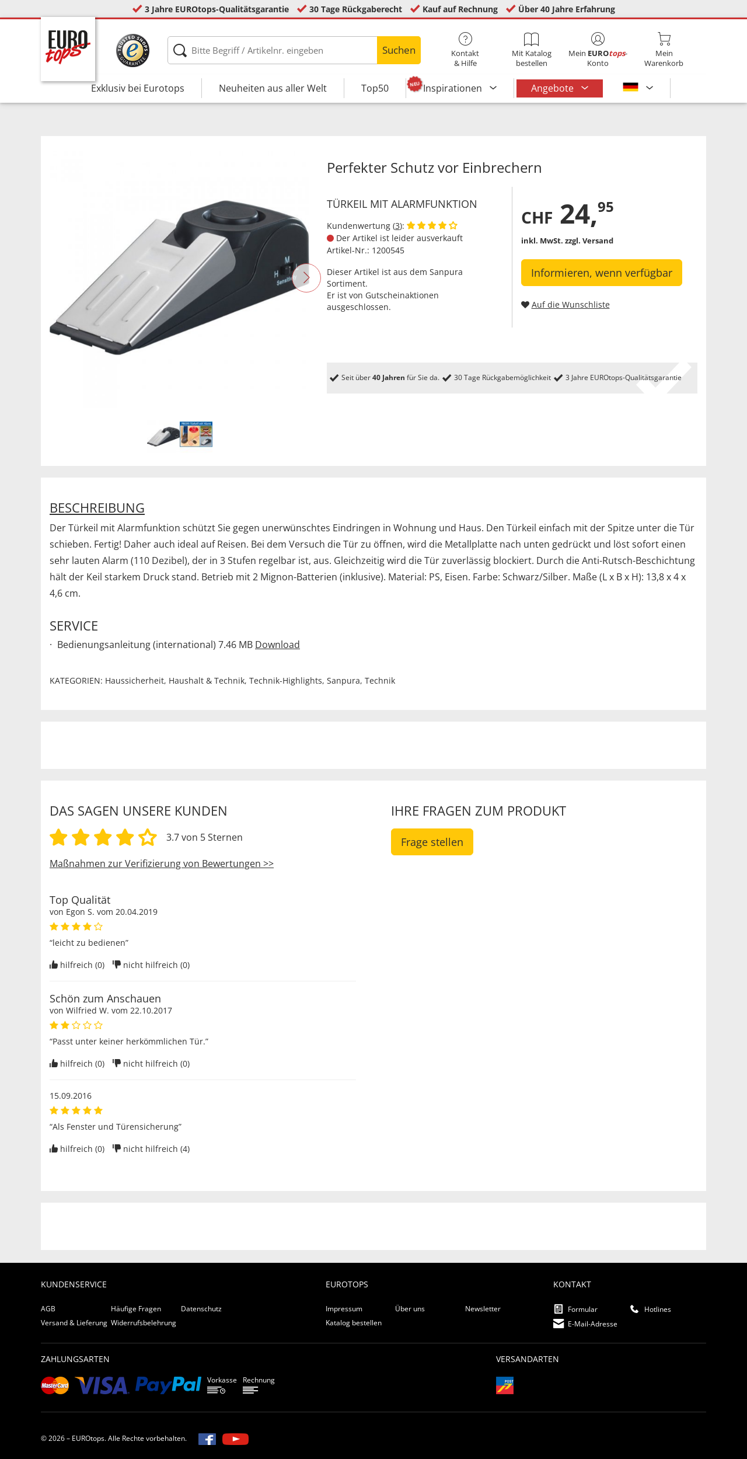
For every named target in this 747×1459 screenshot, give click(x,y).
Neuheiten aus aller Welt (273, 88)
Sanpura (446, 271)
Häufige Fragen (136, 1309)
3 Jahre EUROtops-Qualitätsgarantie (217, 9)
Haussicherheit (134, 680)
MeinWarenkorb (664, 50)
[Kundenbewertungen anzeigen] (432, 225)
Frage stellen (432, 842)
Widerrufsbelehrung (143, 1323)
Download (277, 644)
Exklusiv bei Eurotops (137, 88)
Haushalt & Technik (207, 680)
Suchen (399, 50)
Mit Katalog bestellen (531, 50)
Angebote (553, 88)
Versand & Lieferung (74, 1323)
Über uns (410, 1309)
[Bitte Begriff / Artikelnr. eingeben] (293, 50)
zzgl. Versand (589, 240)
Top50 (375, 88)
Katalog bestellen (354, 1323)
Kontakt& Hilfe (465, 50)
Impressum (344, 1309)
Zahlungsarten (75, 1358)
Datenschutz (201, 1309)
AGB (48, 1309)
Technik (380, 680)
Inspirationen (453, 88)
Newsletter (483, 1309)
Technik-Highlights (285, 680)
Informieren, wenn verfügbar (601, 273)
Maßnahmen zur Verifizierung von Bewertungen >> (162, 863)
